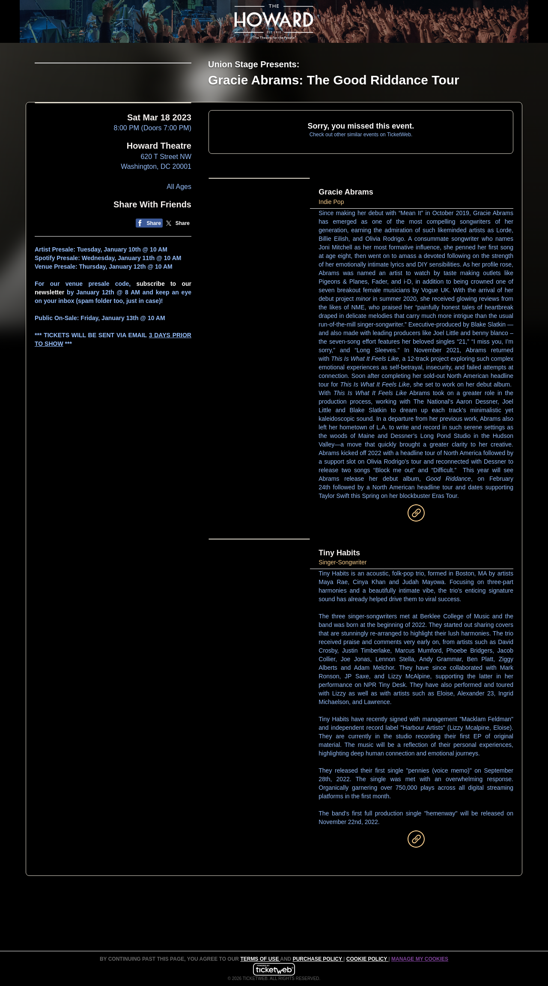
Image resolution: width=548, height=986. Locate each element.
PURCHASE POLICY (318, 959)
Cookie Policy (367, 959)
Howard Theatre (159, 210)
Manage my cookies (419, 959)
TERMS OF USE (260, 959)
